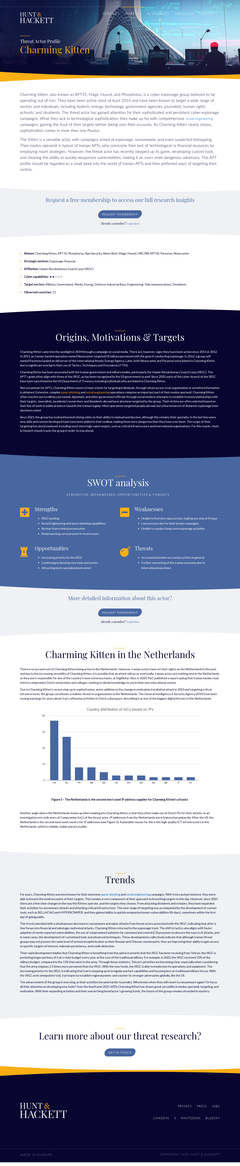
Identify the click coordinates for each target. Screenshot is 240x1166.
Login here (133, 224)
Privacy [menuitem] (181, 1109)
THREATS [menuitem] (133, 13)
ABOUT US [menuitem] (184, 13)
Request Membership (120, 215)
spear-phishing (70, 393)
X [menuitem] (170, 1122)
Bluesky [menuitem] (212, 1122)
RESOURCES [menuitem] (158, 13)
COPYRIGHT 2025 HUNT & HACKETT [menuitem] (187, 1157)
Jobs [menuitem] (215, 1109)
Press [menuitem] (199, 1109)
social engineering (201, 118)
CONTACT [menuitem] (208, 13)
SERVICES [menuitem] (111, 13)
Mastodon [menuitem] (187, 1122)
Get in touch (120, 1055)
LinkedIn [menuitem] (154, 1122)
